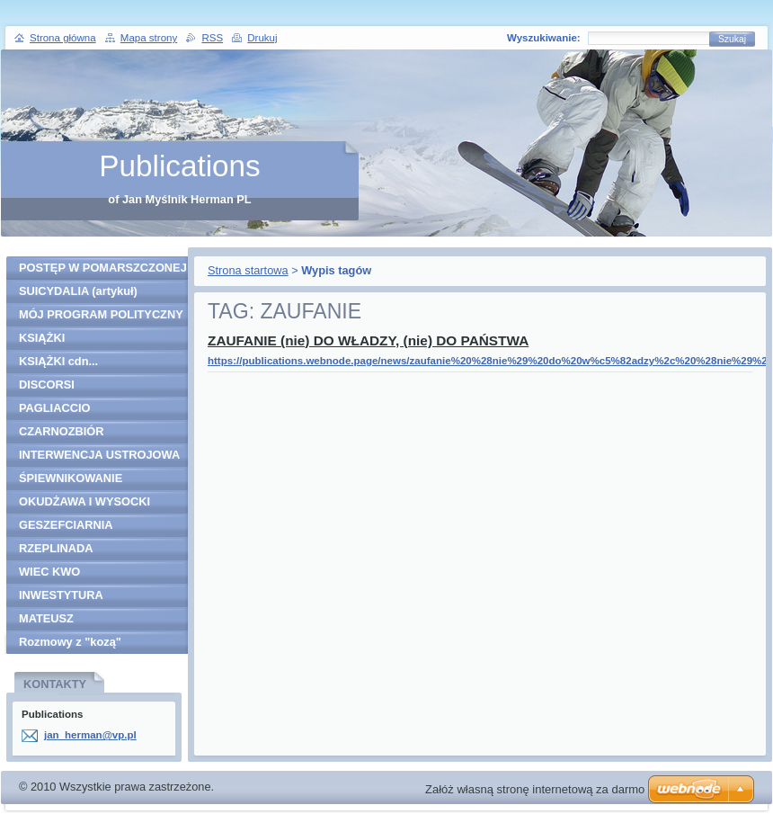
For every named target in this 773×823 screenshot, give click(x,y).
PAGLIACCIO (54, 408)
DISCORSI (47, 384)
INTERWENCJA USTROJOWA (99, 454)
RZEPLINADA (56, 548)
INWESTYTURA (61, 595)
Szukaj (732, 39)
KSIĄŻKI (42, 337)
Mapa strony (148, 37)
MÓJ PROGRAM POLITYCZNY (101, 314)
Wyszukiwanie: (544, 37)
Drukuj (262, 37)
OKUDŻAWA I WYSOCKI (84, 501)
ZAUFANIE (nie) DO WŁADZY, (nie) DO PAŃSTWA (368, 340)
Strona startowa (248, 270)
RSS (212, 37)
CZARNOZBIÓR (61, 431)
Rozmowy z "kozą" (70, 642)
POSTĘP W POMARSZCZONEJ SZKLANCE (103, 270)
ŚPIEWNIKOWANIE (70, 478)
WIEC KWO (49, 571)
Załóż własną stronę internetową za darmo (534, 789)
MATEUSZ (46, 618)
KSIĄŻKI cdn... (58, 361)
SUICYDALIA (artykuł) (78, 291)
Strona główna (63, 37)
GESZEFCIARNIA (66, 525)
